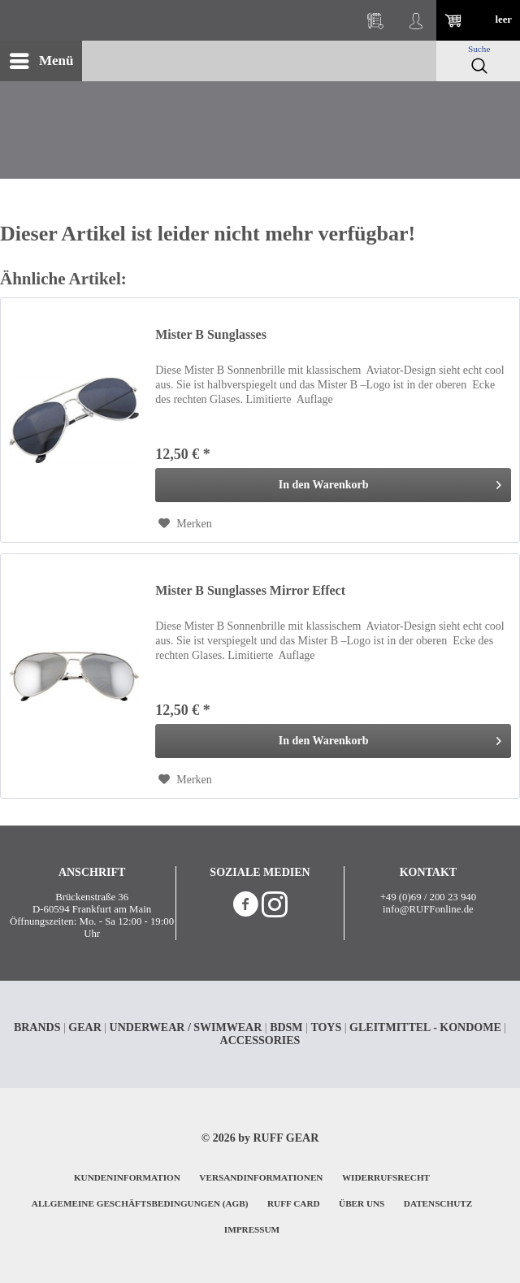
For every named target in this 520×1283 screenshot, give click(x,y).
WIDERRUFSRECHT (386, 1177)
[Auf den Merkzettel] (185, 524)
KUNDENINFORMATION (127, 1177)
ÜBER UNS (361, 1203)
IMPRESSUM (252, 1229)
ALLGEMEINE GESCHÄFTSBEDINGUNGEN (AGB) (140, 1203)
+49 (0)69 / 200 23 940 (428, 897)
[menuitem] (41, 61)
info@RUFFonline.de (428, 909)
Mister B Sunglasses (210, 334)
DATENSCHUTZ (438, 1203)
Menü (42, 58)
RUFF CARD (293, 1203)
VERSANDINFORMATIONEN (261, 1177)
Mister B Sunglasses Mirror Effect (250, 590)
